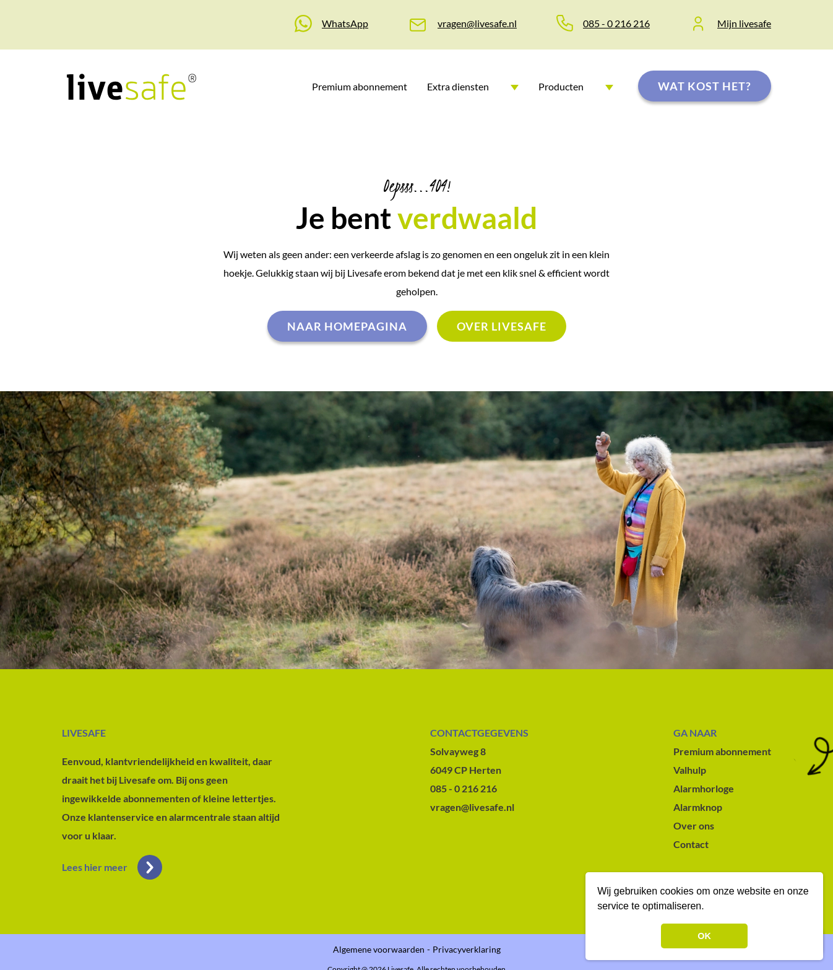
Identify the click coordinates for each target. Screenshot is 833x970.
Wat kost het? (704, 86)
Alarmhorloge (703, 788)
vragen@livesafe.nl (477, 23)
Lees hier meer (112, 867)
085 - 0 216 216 (616, 23)
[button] (708, 907)
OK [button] (704, 936)
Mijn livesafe (744, 23)
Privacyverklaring (467, 949)
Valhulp (689, 770)
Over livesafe (501, 326)
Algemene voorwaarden (379, 949)
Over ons (693, 825)
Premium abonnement (359, 86)
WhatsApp (345, 23)
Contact (691, 844)
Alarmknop (697, 807)
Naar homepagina (347, 326)
